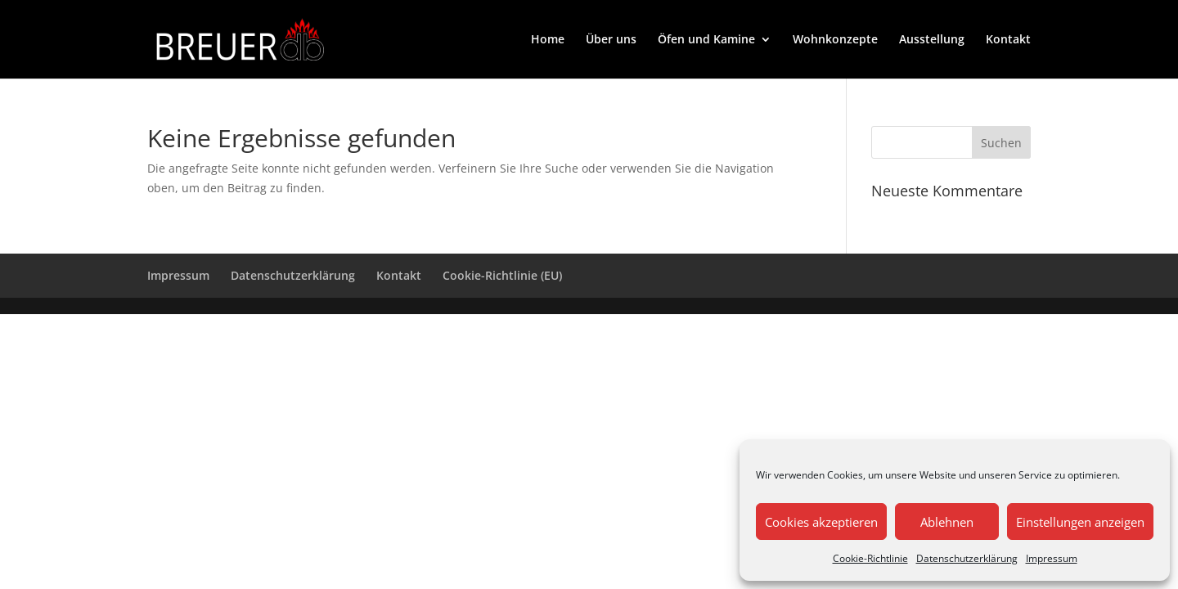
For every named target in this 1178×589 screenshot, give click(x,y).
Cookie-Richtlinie (870, 558)
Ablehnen (946, 522)
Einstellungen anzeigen (1080, 522)
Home (547, 40)
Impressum (1051, 558)
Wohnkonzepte (835, 40)
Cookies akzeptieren (821, 522)
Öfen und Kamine (706, 40)
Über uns (611, 40)
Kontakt (1008, 40)
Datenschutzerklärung (967, 558)
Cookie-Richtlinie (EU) (502, 275)
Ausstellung (931, 40)
